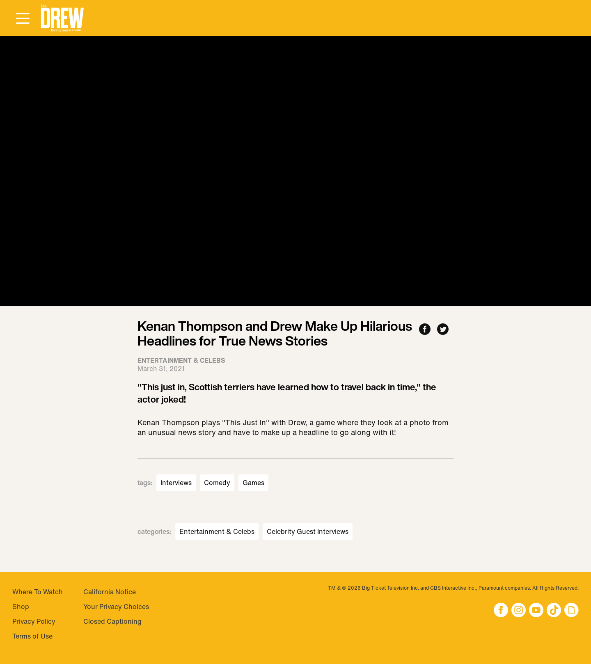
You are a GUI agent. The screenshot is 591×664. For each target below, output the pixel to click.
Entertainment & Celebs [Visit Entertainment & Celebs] (216, 531)
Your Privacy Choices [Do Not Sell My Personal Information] (116, 606)
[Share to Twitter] (442, 330)
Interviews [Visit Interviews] (176, 483)
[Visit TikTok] (554, 611)
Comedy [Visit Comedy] (217, 483)
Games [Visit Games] (253, 483)
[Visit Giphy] (571, 611)
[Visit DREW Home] (62, 18)
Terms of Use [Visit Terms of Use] (32, 636)
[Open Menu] (22, 18)
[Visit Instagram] (518, 611)
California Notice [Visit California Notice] (109, 592)
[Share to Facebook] (424, 330)
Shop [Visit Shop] (20, 606)
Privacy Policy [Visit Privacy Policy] (33, 621)
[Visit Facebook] (501, 611)
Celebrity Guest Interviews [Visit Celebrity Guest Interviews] (307, 531)
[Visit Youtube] (536, 611)
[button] (62, 18)
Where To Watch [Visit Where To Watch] (37, 592)
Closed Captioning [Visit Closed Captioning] (112, 621)
